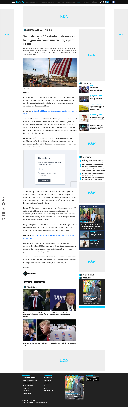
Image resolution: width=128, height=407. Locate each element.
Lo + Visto (87, 157)
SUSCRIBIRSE (92, 307)
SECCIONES (26, 375)
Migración (28, 282)
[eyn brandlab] (88, 207)
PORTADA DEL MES (71, 375)
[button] (3, 199)
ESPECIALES (48, 375)
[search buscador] (101, 2)
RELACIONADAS (32, 287)
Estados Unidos (39, 282)
